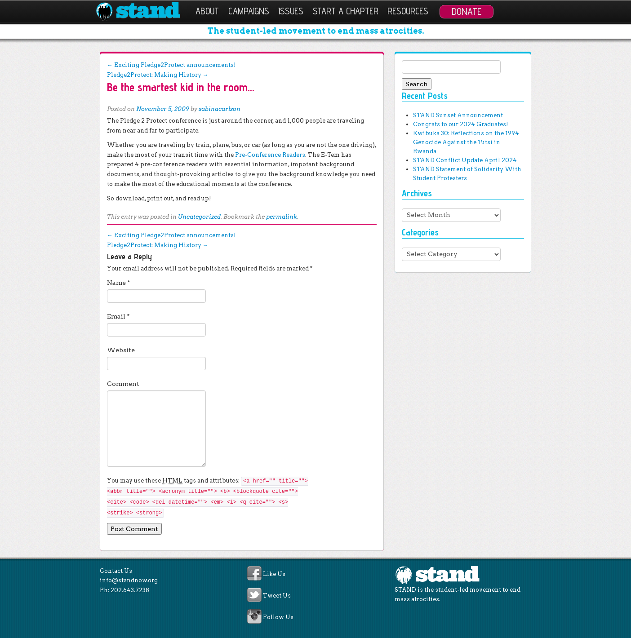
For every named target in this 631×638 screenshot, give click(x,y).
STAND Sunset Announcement (458, 115)
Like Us (274, 574)
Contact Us (116, 570)
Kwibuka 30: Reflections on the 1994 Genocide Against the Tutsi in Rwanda (466, 142)
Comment (123, 383)
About (207, 11)
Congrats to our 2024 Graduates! (460, 124)
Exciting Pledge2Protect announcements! (171, 65)
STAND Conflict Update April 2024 (465, 160)
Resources (407, 11)
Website (121, 350)
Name (118, 282)
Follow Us (278, 617)
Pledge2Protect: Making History (158, 74)
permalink (281, 216)
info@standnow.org (129, 580)
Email (118, 316)
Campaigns (248, 11)
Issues (290, 11)
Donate (466, 11)
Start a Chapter (345, 11)
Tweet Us (277, 595)
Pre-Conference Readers (270, 154)
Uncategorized (199, 216)
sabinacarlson (219, 109)
